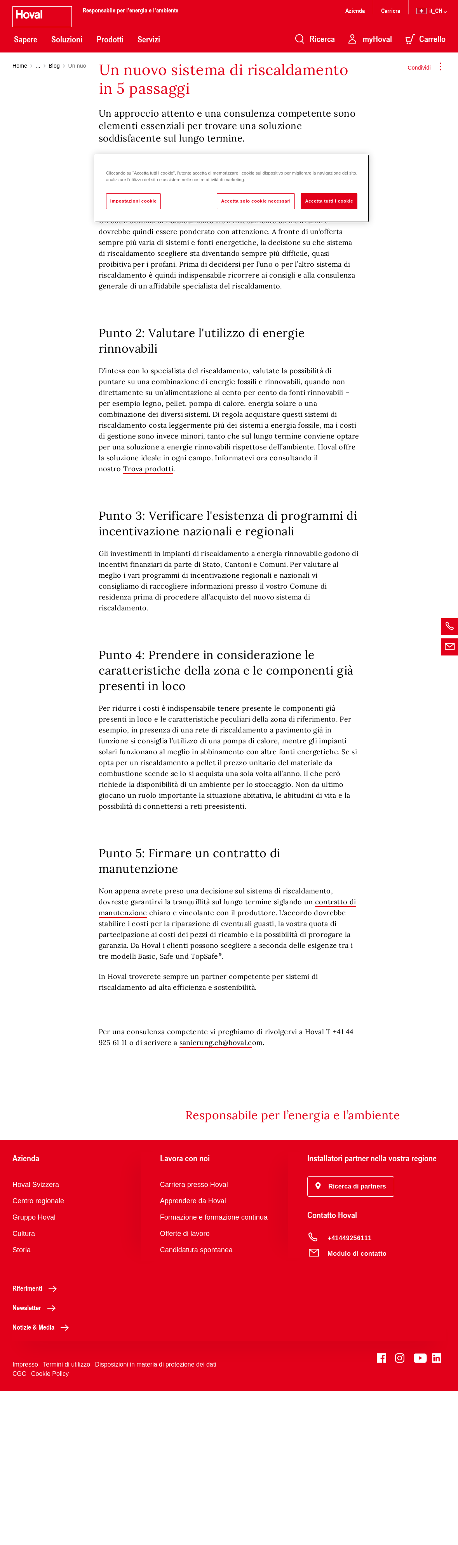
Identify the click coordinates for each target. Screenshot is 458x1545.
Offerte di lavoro (185, 1387)
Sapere (25, 39)
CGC (19, 1527)
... (38, 66)
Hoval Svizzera (35, 1338)
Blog (54, 66)
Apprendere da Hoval (193, 1355)
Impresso (25, 1518)
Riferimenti (36, 1442)
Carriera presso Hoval (194, 1338)
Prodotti (110, 39)
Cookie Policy (50, 1527)
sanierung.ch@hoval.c (215, 1196)
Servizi (149, 39)
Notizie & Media (42, 1481)
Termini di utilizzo (66, 1518)
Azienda (355, 10)
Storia (21, 1404)
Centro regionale (38, 1355)
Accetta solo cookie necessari (256, 201)
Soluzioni (66, 39)
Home (19, 66)
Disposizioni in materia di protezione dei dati (155, 1518)
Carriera (390, 10)
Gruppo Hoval (34, 1371)
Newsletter (36, 1461)
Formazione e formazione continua (214, 1371)
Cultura (23, 1387)
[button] (350, 1340)
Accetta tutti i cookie (329, 201)
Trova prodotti (148, 622)
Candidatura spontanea (196, 1404)
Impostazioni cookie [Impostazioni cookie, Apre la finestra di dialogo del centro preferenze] (133, 201)
